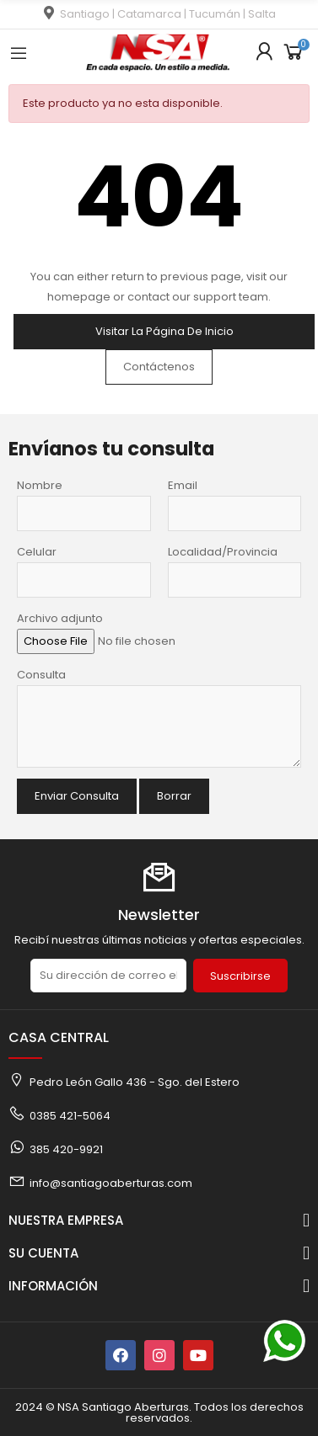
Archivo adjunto (60, 618)
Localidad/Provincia (223, 552)
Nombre (39, 485)
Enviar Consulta (77, 796)
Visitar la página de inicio (164, 331)
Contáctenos (159, 367)
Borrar (174, 796)
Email (182, 485)
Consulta (41, 675)
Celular (37, 552)
